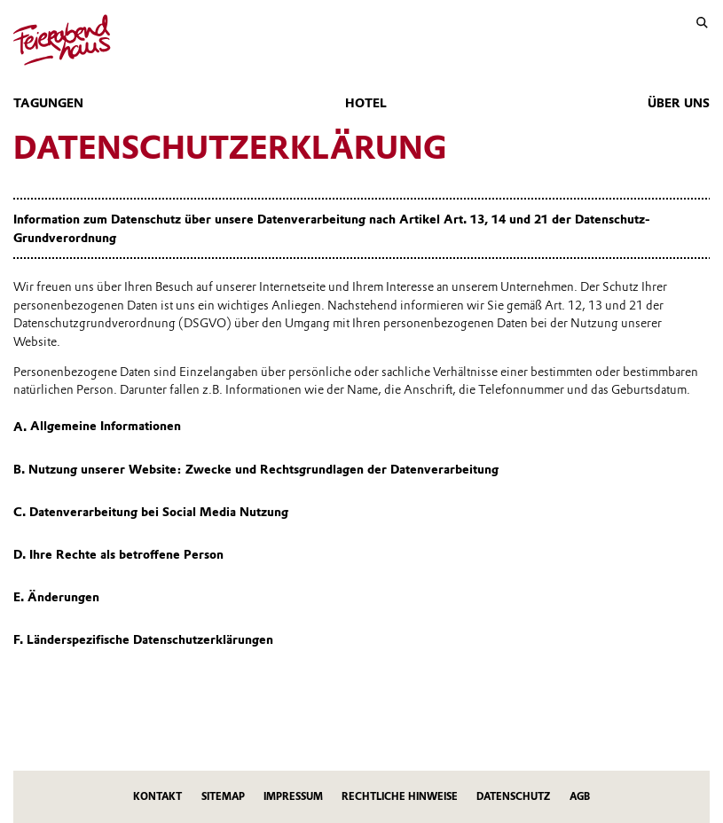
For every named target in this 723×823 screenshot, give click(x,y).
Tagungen (48, 103)
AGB (580, 796)
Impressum (293, 796)
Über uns (679, 103)
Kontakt (157, 796)
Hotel (366, 103)
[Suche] (702, 22)
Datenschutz (513, 796)
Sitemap (223, 796)
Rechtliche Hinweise (400, 796)
